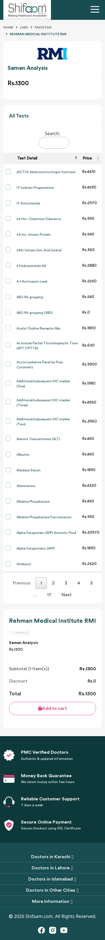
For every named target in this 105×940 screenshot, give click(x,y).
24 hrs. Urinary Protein (34, 234)
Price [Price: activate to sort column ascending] (87, 158)
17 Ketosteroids (28, 203)
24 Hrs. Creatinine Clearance (39, 219)
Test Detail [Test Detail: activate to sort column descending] (27, 158)
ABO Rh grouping (30, 297)
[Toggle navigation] (96, 10)
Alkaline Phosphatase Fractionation (44, 517)
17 (49, 595)
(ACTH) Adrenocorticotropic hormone (46, 172)
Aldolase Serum (29, 470)
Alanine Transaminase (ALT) (38, 439)
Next (67, 595)
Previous (21, 583)
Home (8, 27)
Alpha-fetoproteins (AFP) (36, 548)
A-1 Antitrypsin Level (32, 281)
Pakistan (43, 27)
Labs (24, 27)
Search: (54, 139)
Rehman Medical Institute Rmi (38, 34)
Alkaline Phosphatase (33, 501)
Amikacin (24, 564)
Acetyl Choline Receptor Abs (38, 328)
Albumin (23, 454)
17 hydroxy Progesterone (35, 187)
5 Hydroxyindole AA (31, 266)
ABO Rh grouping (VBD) (35, 312)
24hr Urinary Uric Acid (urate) (39, 250)
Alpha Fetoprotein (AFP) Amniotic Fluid (46, 533)
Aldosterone (26, 486)
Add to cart (52, 708)
